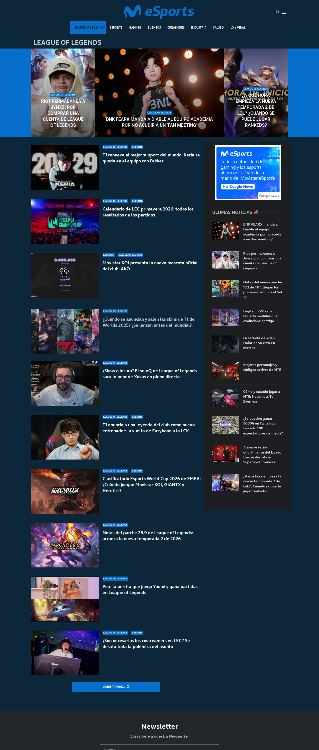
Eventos (154, 27)
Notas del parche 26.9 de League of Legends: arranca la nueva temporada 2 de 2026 (148, 536)
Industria (198, 27)
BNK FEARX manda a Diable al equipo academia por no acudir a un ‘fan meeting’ (159, 122)
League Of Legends (88, 27)
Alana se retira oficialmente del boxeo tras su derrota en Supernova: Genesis (262, 454)
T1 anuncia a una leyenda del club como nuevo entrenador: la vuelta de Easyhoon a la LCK (149, 428)
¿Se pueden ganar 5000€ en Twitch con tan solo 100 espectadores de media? (263, 426)
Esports (116, 27)
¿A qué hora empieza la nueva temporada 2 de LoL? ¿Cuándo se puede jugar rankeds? (256, 110)
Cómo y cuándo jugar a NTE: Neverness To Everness (261, 396)
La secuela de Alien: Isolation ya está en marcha (259, 342)
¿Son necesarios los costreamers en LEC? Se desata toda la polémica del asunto (146, 643)
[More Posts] (116, 687)
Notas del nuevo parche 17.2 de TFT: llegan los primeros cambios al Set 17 (262, 289)
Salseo (218, 27)
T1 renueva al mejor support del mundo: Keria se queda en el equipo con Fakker (151, 166)
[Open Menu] (284, 12)
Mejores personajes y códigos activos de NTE (262, 367)
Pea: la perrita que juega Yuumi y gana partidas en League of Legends (150, 589)
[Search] (277, 12)
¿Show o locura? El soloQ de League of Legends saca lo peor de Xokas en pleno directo (150, 374)
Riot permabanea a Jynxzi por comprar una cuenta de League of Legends (63, 113)
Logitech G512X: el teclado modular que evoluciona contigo (260, 316)
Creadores (176, 27)
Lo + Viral (237, 27)
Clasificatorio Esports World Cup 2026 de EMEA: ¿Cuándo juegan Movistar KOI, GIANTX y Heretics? (152, 484)
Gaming (135, 27)
